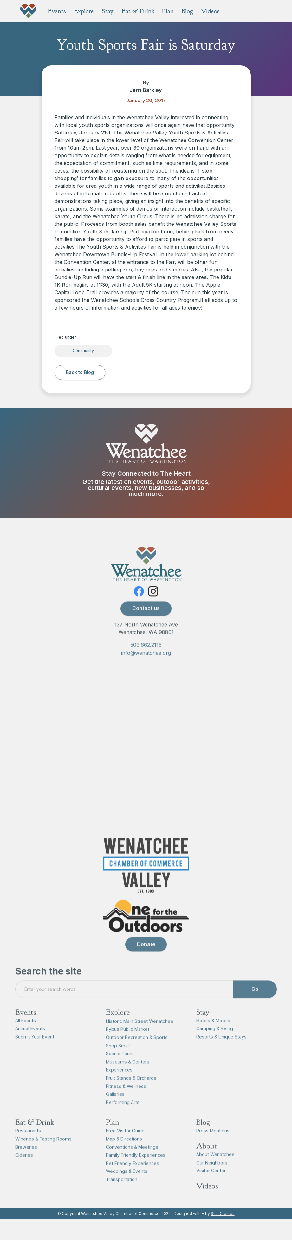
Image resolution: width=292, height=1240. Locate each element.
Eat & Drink (34, 1131)
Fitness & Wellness (126, 1095)
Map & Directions (124, 1148)
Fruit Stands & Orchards (131, 1087)
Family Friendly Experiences (135, 1164)
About (206, 1155)
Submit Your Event (34, 1045)
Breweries (26, 1156)
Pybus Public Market (127, 1038)
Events (25, 1021)
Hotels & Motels (213, 1029)
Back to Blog (80, 372)
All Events (25, 1029)
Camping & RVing (214, 1038)
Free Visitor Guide (125, 1140)
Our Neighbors (211, 1171)
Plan (112, 1131)
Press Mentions (213, 1140)
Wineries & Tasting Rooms (43, 1148)
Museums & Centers (127, 1071)
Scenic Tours (120, 1063)
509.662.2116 (146, 654)
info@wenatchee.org (146, 662)
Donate (146, 953)
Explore (118, 1021)
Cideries (24, 1164)
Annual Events (30, 1038)
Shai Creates (223, 1213)
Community (83, 350)
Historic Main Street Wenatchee (139, 1030)
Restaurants (28, 1140)
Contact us (146, 617)
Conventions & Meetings (132, 1156)
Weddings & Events (126, 1180)
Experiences (119, 1079)
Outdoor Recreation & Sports (137, 1046)
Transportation (121, 1188)
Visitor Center (211, 1180)
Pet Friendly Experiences (132, 1172)
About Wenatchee (215, 1163)
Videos (207, 1195)
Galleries (115, 1103)
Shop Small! (118, 1054)
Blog (203, 1131)
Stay (202, 1021)
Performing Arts (123, 1111)
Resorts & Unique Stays (221, 1045)
